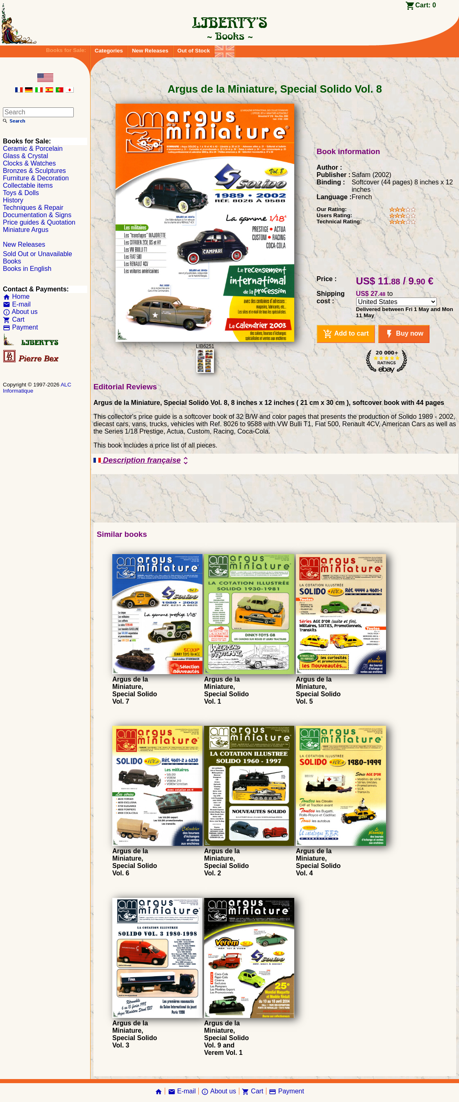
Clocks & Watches (29, 163)
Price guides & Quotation (39, 222)
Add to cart (346, 334)
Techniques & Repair (33, 207)
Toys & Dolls (21, 192)
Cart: (425, 5)
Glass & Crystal (25, 155)
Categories (109, 51)
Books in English (27, 268)
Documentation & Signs (37, 214)
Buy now (403, 334)
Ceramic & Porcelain (33, 148)
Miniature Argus (25, 229)
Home (16, 296)
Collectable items (28, 185)
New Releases (150, 51)
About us (20, 311)
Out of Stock (193, 51)
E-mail (17, 304)
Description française (142, 461)
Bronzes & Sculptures (34, 170)
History (13, 200)
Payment (20, 327)
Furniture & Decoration (36, 178)
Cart (14, 319)
